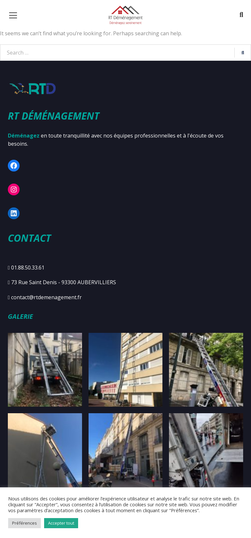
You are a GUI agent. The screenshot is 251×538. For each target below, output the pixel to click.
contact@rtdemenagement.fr (46, 297)
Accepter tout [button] (61, 523)
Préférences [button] (24, 523)
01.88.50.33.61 (27, 267)
